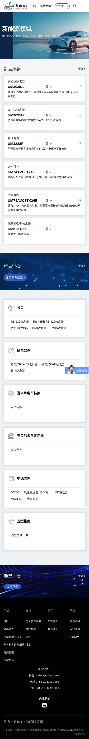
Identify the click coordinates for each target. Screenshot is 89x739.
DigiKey (74, 636)
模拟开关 (16, 449)
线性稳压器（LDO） (37, 492)
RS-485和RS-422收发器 (48, 321)
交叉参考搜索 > (15, 277)
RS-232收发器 (20, 321)
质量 (28, 644)
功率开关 (32, 498)
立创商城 (75, 621)
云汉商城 (75, 629)
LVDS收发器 (58, 328)
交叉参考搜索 (33, 621)
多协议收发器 (19, 328)
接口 (6, 621)
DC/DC (15, 492)
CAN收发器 (39, 328)
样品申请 (45, 6)
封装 (28, 636)
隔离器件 (9, 629)
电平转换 (16, 407)
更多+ (81, 68)
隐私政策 (80, 734)
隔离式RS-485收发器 (24, 364)
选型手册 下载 (19, 535)
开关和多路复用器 (14, 644)
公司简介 (53, 621)
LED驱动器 (61, 492)
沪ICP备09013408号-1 (70, 729)
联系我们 (53, 629)
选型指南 (9, 660)
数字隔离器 (18, 370)
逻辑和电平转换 (13, 636)
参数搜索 (31, 629)
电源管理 (9, 652)
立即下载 (12, 586)
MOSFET (17, 498)
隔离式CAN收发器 (53, 364)
